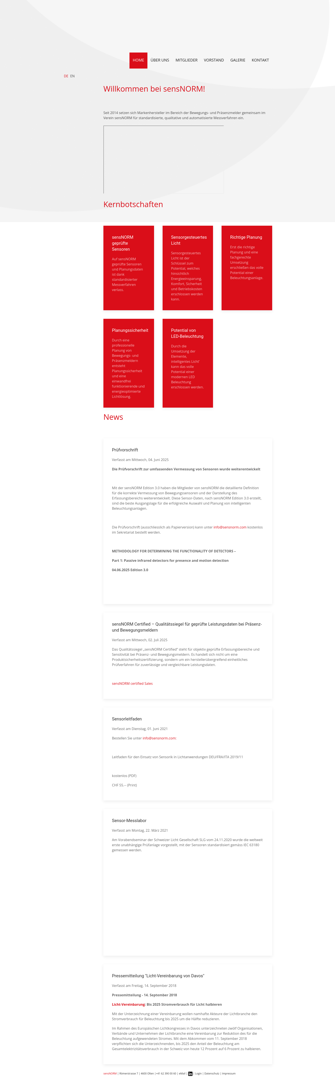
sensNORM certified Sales (132, 683)
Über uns (160, 60)
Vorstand (214, 60)
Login (198, 1073)
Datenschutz (212, 1073)
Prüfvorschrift (125, 449)
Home (138, 60)
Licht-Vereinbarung (128, 1004)
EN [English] (72, 76)
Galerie (237, 60)
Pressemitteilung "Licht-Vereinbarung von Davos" (158, 975)
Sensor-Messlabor (129, 820)
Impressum (228, 1073)
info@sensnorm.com (230, 527)
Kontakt (260, 60)
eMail (182, 1073)
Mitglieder (187, 60)
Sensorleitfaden (127, 718)
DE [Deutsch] (66, 76)
